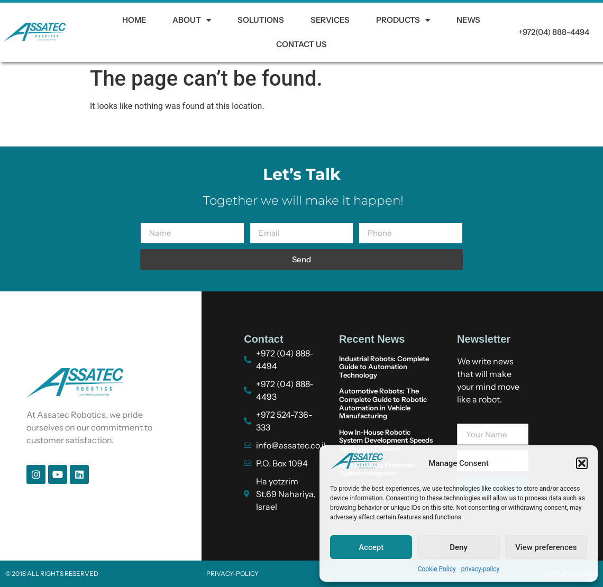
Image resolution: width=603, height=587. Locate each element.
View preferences (546, 547)
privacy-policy (480, 569)
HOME (134, 20)
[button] (582, 463)
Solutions (260, 20)
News (468, 20)
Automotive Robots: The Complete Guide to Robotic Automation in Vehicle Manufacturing (383, 403)
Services (330, 20)
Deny (459, 547)
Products (403, 20)
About (191, 20)
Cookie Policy (437, 569)
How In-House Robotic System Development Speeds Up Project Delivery (386, 440)
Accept (371, 547)
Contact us (301, 44)
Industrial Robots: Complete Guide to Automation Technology (384, 366)
